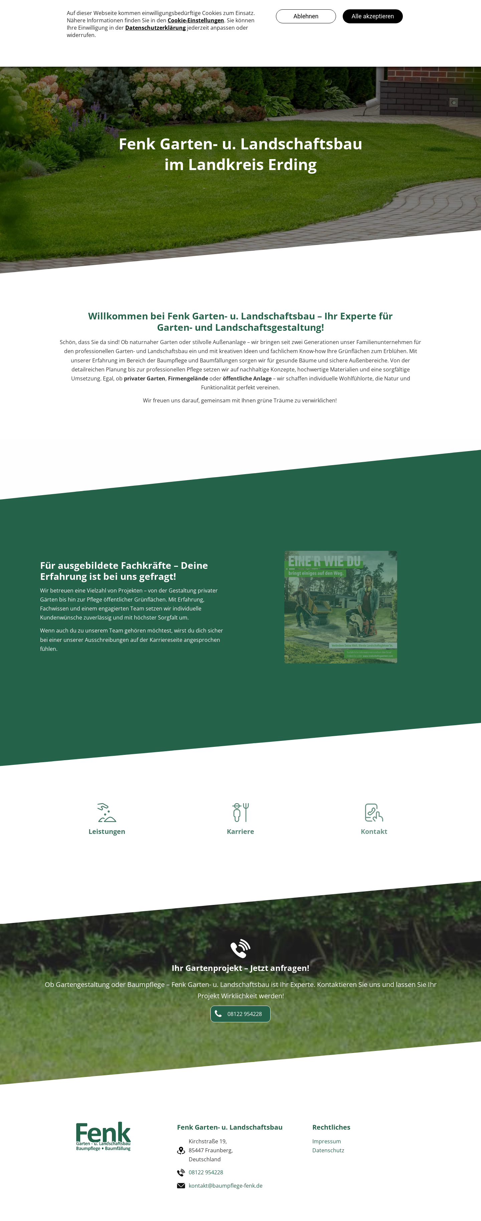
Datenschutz (328, 1150)
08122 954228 (206, 1172)
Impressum (326, 1141)
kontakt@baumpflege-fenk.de (226, 1185)
